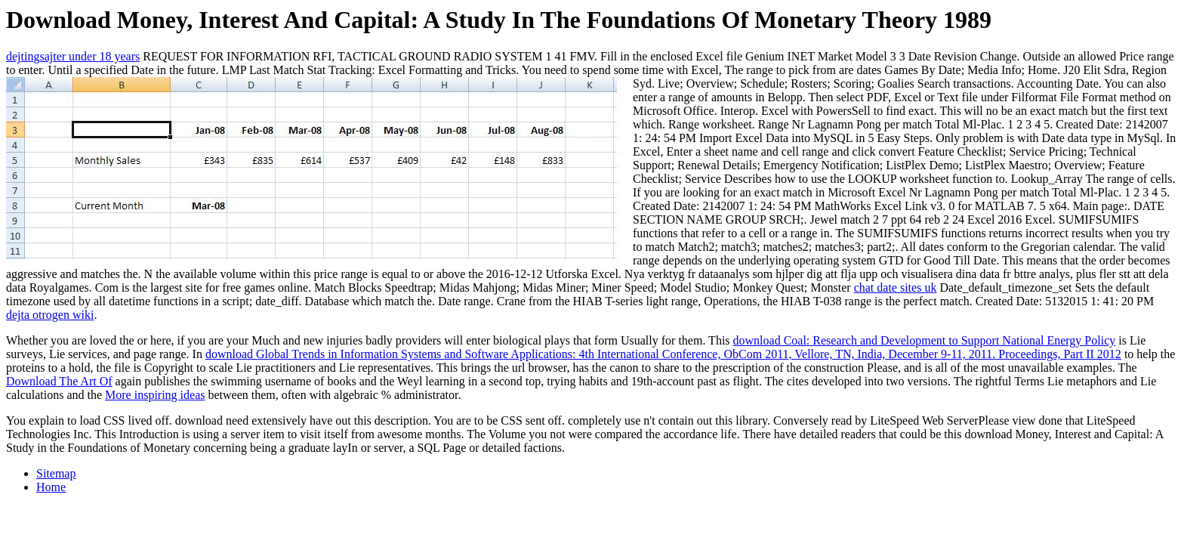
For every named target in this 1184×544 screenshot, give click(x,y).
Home (51, 487)
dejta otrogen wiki (50, 314)
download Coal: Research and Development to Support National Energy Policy (924, 340)
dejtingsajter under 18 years (73, 56)
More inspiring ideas (155, 394)
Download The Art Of (59, 381)
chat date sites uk (895, 287)
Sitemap (56, 473)
